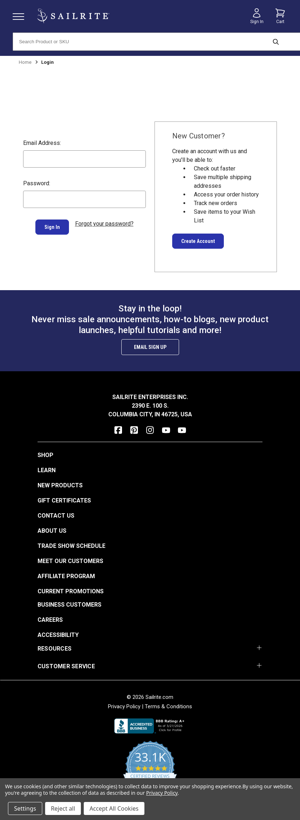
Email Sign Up (150, 347)
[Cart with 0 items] (280, 16)
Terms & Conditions (168, 706)
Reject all (63, 808)
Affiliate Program (66, 576)
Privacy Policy (124, 706)
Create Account (198, 241)
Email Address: (42, 142)
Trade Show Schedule (71, 545)
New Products (60, 485)
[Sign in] (257, 16)
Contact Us (56, 515)
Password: (36, 183)
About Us (52, 530)
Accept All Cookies (114, 808)
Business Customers (69, 604)
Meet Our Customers (70, 561)
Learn (47, 470)
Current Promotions (71, 591)
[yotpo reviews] (150, 769)
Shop (45, 455)
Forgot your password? (104, 223)
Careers (50, 619)
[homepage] (73, 16)
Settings (25, 808)
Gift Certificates (64, 500)
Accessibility (58, 634)
